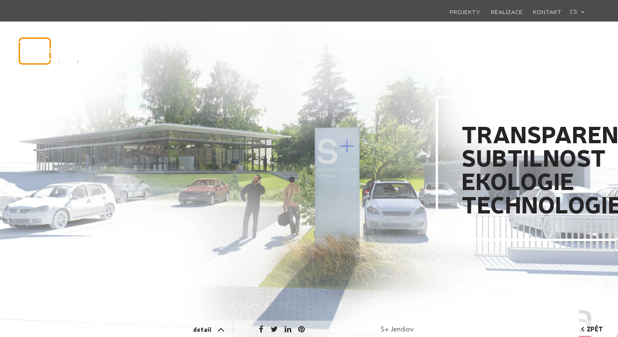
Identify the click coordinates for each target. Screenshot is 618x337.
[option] (309, 168)
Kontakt (547, 11)
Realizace (507, 11)
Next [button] (572, 110)
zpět (592, 329)
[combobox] (581, 11)
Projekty (465, 11)
